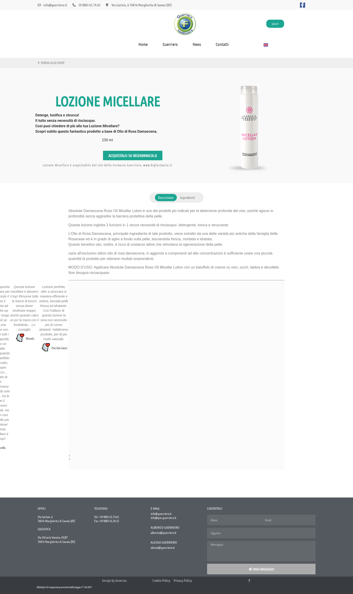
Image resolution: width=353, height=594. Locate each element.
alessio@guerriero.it (163, 547)
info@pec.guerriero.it (163, 518)
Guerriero (170, 44)
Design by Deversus (114, 580)
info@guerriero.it (161, 514)
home (143, 44)
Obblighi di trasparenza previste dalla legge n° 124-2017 (64, 587)
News (197, 44)
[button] (171, 455)
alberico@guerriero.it (163, 532)
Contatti (222, 44)
